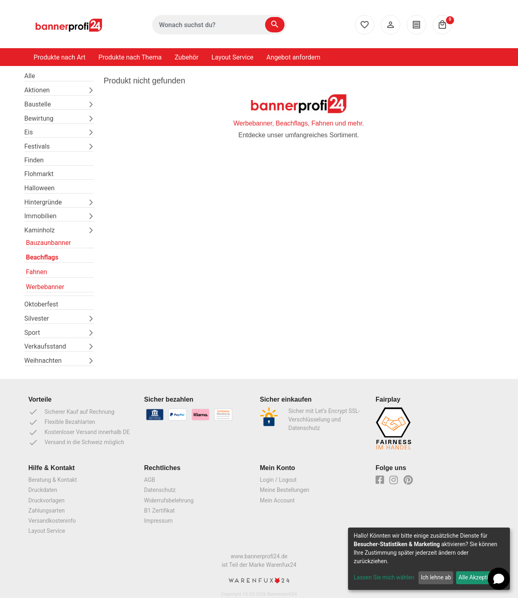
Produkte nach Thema (129, 57)
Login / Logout (278, 480)
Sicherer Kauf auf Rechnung (71, 412)
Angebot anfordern (293, 57)
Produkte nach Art (59, 57)
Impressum (158, 520)
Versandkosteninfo (52, 520)
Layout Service (233, 57)
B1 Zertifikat (159, 510)
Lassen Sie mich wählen (384, 577)
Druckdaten (42, 490)
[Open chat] (499, 579)
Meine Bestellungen (284, 490)
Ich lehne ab (436, 577)
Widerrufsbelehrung (168, 500)
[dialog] (429, 559)
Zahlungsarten (46, 510)
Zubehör (186, 57)
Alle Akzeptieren (479, 577)
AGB (149, 480)
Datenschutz (160, 490)
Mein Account (277, 500)
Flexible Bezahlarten (61, 422)
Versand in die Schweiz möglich (76, 442)
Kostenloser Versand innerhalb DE (79, 432)
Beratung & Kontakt (52, 480)
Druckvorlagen (46, 500)
